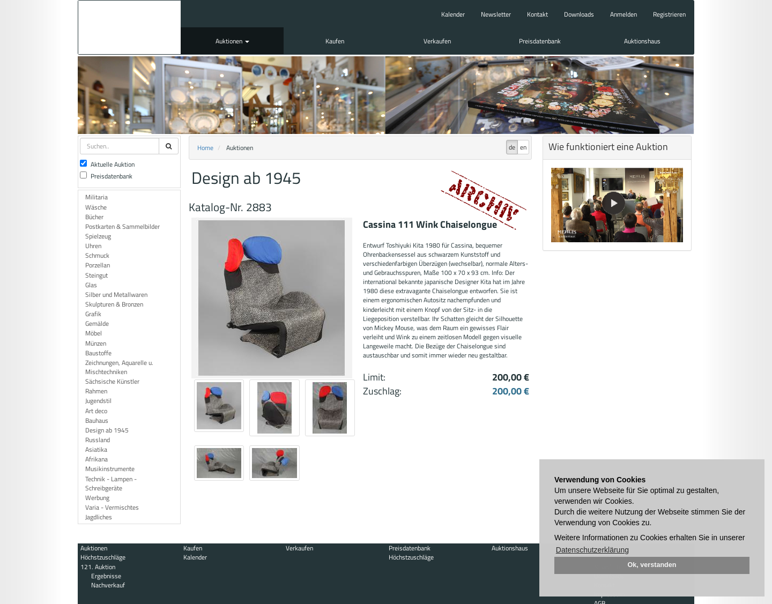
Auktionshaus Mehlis (129, 27)
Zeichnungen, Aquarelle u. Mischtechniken (119, 367)
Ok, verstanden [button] (652, 565)
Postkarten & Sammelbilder (122, 226)
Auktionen (232, 41)
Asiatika (96, 449)
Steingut (96, 275)
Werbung (97, 498)
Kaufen (334, 41)
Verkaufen (437, 41)
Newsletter (496, 14)
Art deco (96, 411)
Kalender (453, 14)
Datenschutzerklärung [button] (592, 550)
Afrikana (96, 459)
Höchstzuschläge (102, 557)
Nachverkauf (108, 585)
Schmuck (97, 255)
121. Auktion (97, 567)
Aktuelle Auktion (107, 164)
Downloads (579, 14)
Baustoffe (98, 353)
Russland (97, 440)
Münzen (95, 343)
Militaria (96, 197)
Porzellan (97, 265)
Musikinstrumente (110, 469)
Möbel (93, 333)
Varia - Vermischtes (112, 507)
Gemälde (97, 323)
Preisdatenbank (540, 41)
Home (205, 148)
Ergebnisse (106, 576)
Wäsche (96, 207)
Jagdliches (98, 517)
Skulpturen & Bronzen (114, 304)
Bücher (94, 217)
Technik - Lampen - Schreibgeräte (111, 483)
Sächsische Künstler (112, 381)
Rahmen (96, 391)
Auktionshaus (642, 41)
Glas (91, 285)
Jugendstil (98, 401)
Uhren (93, 246)
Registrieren (669, 14)
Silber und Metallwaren (116, 294)
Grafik (93, 314)
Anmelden (623, 14)
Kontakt (537, 14)
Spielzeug (98, 236)
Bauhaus (96, 420)
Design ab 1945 (107, 430)
